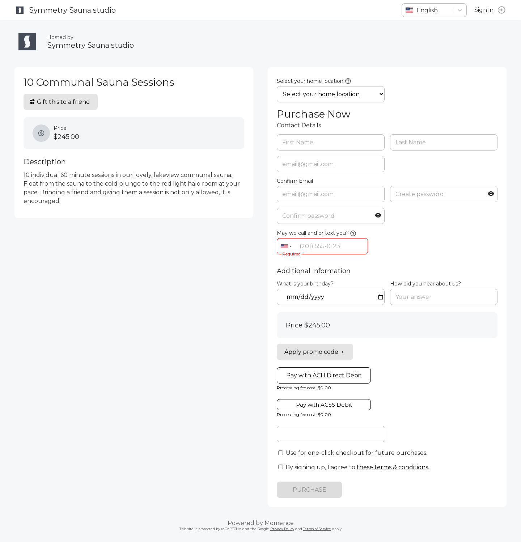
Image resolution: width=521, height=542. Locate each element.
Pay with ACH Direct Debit (324, 375)
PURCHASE (309, 489)
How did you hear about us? (425, 283)
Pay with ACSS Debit (324, 404)
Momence (279, 523)
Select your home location (310, 81)
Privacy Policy (282, 529)
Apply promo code (315, 351)
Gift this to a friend (59, 101)
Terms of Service (317, 529)
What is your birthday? (305, 283)
